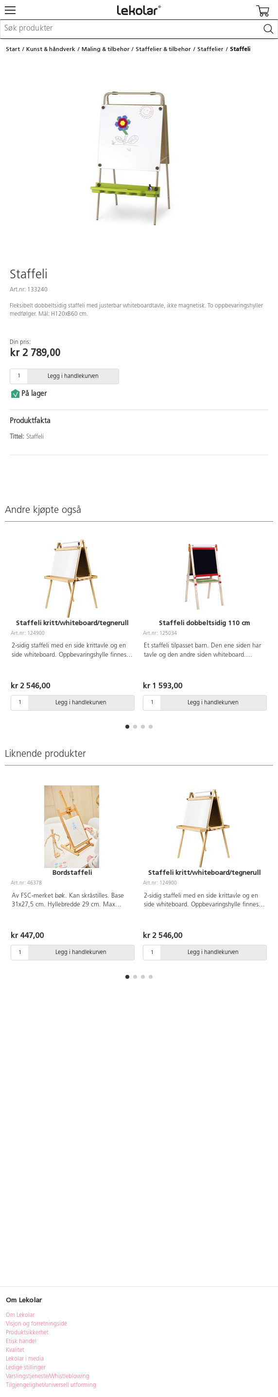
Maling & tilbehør (106, 49)
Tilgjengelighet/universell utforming (51, 1385)
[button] (127, 727)
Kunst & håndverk (50, 49)
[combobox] (139, 29)
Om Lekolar (20, 1315)
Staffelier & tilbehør (163, 49)
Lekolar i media (25, 1359)
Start (13, 49)
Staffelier (210, 49)
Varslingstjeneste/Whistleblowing (47, 1377)
